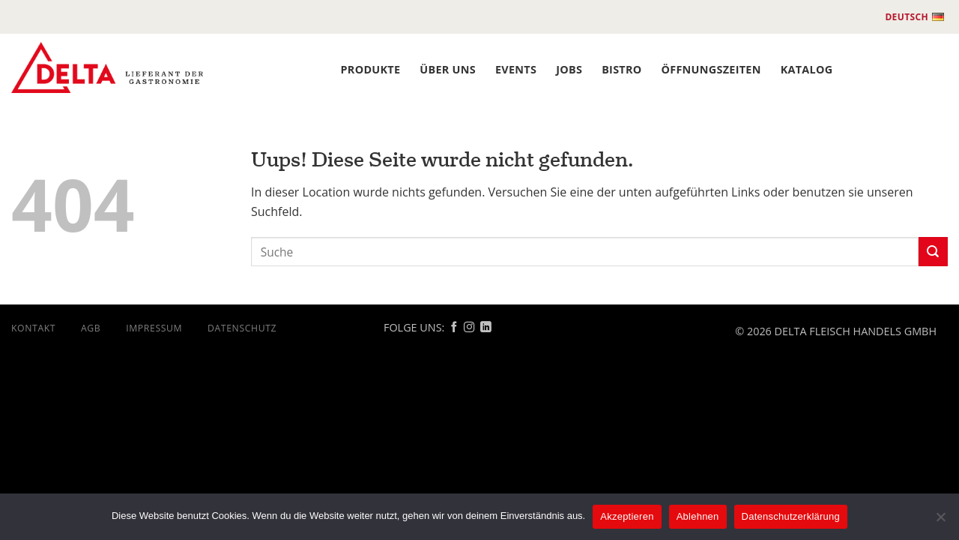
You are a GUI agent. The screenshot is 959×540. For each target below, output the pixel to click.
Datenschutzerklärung (791, 516)
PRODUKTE (371, 69)
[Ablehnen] (940, 521)
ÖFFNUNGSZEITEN (711, 69)
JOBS (569, 69)
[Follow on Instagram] (469, 328)
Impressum (154, 328)
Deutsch (914, 17)
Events (515, 69)
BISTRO (621, 69)
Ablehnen (698, 516)
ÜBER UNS (448, 69)
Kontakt (33, 328)
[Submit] (933, 251)
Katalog (807, 69)
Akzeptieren (626, 516)
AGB (90, 328)
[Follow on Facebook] (454, 328)
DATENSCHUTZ (242, 328)
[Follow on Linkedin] (485, 328)
